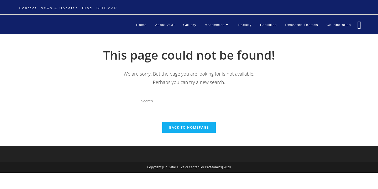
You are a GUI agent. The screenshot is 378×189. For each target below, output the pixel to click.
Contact (28, 8)
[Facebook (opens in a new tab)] (359, 24)
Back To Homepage (189, 127)
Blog (87, 8)
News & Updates (59, 8)
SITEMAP (106, 8)
